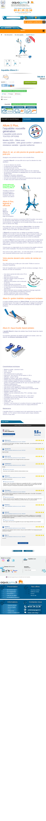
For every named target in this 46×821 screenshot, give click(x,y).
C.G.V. (9, 609)
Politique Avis (11, 610)
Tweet (4, 94)
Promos (32, 593)
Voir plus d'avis (23, 543)
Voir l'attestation (9, 434)
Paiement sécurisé (12, 605)
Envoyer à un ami (7, 97)
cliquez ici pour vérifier (35, 577)
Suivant (20, 63)
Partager (10, 94)
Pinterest (17, 94)
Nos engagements (11, 591)
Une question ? (10, 593)
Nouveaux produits (35, 590)
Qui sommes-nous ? (12, 590)
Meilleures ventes (35, 591)
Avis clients (5, 421)
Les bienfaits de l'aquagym (13, 597)
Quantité (3, 82)
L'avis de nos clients (12, 595)
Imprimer (5, 99)
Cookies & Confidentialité (14, 612)
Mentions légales (12, 607)
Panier (38, 18)
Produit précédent (18, 550)
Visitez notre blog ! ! (33, 612)
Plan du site (33, 595)
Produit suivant (29, 550)
